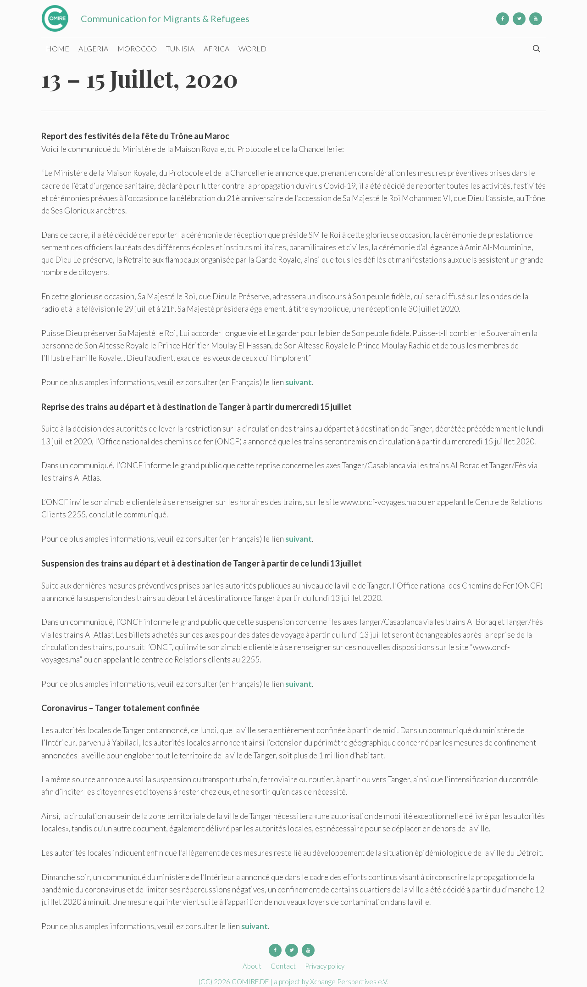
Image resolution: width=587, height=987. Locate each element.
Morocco (137, 48)
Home (57, 48)
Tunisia (180, 48)
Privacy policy (324, 966)
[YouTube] (535, 18)
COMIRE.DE (251, 981)
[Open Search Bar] (536, 48)
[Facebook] (502, 18)
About (252, 966)
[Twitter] (519, 18)
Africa (216, 48)
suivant (298, 382)
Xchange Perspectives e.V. (349, 981)
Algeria (93, 48)
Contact (283, 966)
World (252, 48)
